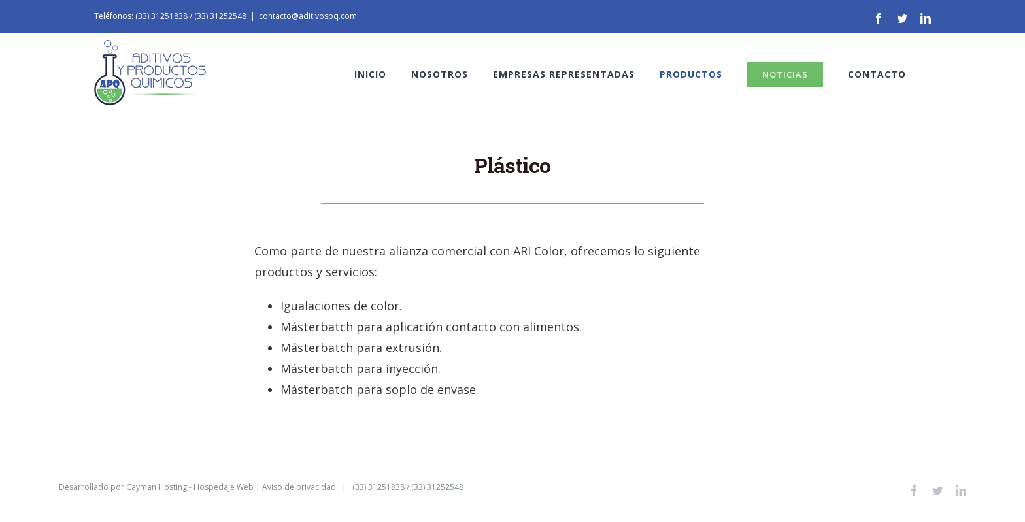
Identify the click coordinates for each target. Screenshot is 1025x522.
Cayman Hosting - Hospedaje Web (190, 487)
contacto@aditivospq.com (308, 16)
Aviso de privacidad (299, 487)
